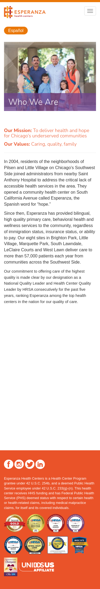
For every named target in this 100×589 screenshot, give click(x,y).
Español (15, 30)
